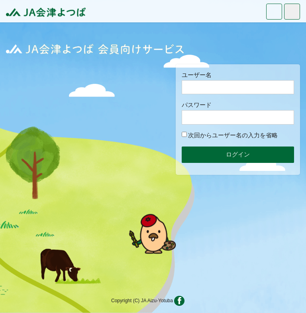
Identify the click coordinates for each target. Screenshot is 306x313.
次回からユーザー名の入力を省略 (230, 135)
